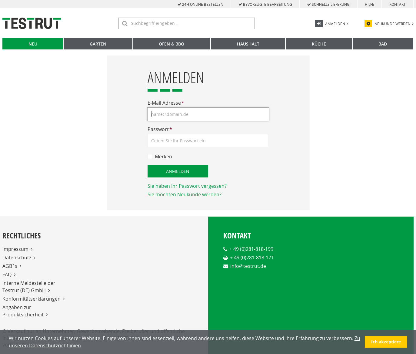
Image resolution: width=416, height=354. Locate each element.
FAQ (7, 274)
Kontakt (397, 4)
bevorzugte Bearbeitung (265, 4)
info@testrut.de (248, 266)
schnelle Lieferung (328, 4)
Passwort (160, 129)
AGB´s (9, 266)
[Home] (31, 23)
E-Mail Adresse (166, 102)
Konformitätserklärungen (31, 298)
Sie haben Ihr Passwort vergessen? (187, 186)
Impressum (15, 249)
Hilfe (369, 4)
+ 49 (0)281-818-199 (251, 249)
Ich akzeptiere (386, 342)
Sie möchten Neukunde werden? (184, 194)
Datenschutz (16, 257)
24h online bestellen (200, 4)
